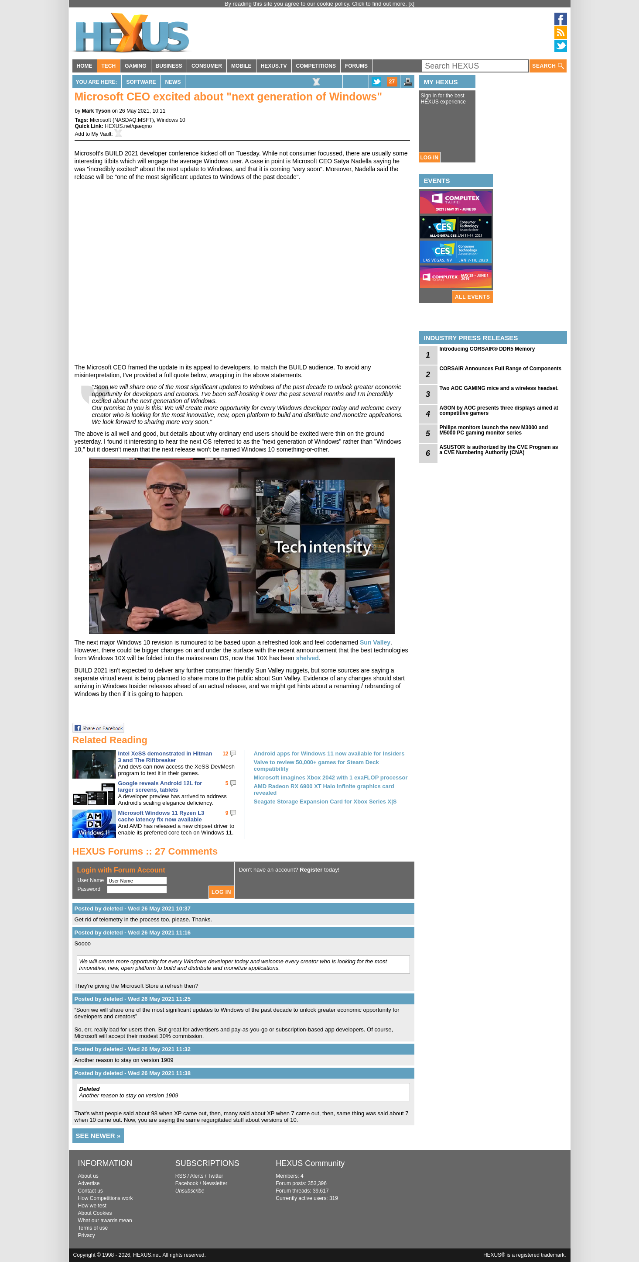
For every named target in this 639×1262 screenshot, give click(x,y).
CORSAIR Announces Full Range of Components (501, 368)
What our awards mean (105, 1220)
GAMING (135, 66)
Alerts (197, 1176)
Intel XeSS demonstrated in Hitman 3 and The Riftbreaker (165, 756)
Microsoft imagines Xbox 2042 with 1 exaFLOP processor (331, 777)
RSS (180, 1176)
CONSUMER (206, 66)
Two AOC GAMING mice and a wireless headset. (499, 388)
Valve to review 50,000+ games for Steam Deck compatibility (316, 765)
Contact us (90, 1191)
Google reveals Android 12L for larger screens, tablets (160, 786)
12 (225, 754)
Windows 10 (171, 120)
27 (392, 82)
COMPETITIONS (316, 66)
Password (89, 889)
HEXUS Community (310, 1163)
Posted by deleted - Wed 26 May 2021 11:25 (133, 999)
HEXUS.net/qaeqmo (128, 126)
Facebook (186, 1183)
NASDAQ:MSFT (133, 120)
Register (311, 869)
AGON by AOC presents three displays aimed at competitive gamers (499, 410)
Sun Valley (375, 642)
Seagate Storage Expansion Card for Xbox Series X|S (325, 801)
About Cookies (95, 1213)
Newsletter (214, 1183)
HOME (84, 66)
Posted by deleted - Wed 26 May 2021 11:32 (133, 1049)
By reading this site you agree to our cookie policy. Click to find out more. (317, 3)
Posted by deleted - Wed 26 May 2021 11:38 (133, 1073)
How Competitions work (105, 1198)
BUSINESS (169, 66)
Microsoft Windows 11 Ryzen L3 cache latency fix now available (161, 816)
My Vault (102, 134)
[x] (412, 3)
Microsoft (100, 120)
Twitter (215, 1176)
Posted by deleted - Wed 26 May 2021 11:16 (133, 932)
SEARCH (548, 66)
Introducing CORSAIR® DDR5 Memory (487, 349)
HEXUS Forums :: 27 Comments (145, 851)
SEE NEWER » (98, 1135)
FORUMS (356, 66)
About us (88, 1176)
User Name (91, 880)
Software (141, 82)
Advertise (89, 1183)
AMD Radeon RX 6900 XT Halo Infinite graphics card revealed (324, 789)
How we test (92, 1206)
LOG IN (429, 158)
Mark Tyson (96, 111)
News (173, 82)
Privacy (86, 1235)
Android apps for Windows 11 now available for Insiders (329, 753)
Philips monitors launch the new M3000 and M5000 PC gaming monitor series (494, 430)
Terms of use (93, 1228)
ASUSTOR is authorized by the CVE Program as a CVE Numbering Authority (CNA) (499, 450)
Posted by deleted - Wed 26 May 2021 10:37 (133, 908)
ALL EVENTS (472, 297)
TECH (109, 66)
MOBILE (241, 66)
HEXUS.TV (274, 66)
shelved (307, 658)
